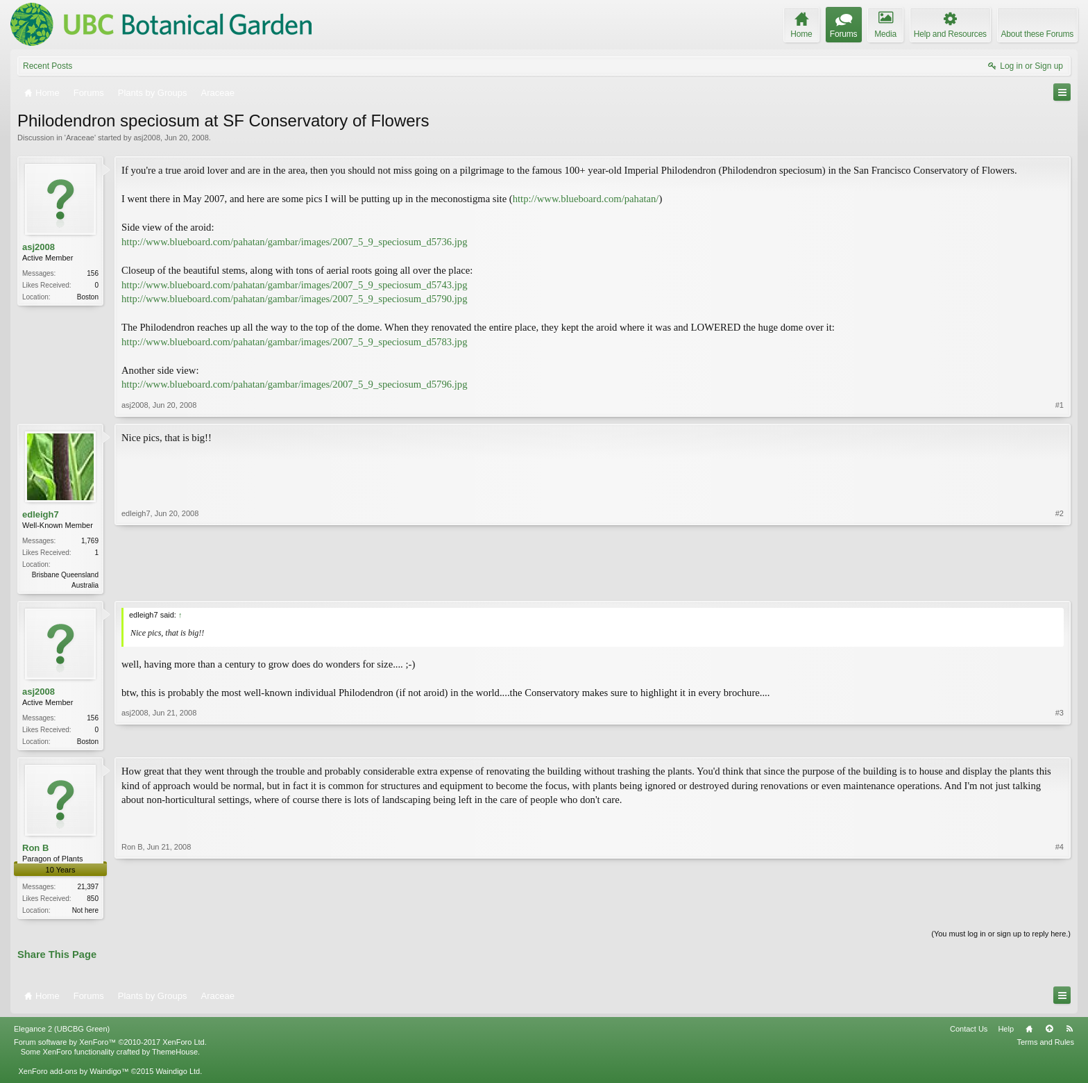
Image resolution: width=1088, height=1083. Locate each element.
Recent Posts (47, 66)
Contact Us (968, 1032)
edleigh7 (40, 514)
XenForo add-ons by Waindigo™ (73, 1074)
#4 (1059, 911)
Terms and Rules (1045, 1045)
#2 (1059, 583)
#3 (1059, 740)
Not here (85, 912)
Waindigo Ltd (177, 1074)
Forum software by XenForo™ (110, 1045)
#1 (1059, 405)
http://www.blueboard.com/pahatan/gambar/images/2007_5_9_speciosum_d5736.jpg (294, 241)
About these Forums (1037, 34)
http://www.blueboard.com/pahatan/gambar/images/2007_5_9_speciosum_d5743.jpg (294, 284)
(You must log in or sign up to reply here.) (1001, 937)
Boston (88, 297)
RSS (1069, 1032)
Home (1029, 1032)
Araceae (80, 137)
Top (1049, 1032)
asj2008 (146, 137)
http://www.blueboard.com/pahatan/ (586, 198)
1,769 (90, 541)
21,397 (88, 889)
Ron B (35, 850)
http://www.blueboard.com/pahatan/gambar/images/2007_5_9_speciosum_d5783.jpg (294, 341)
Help (1006, 1032)
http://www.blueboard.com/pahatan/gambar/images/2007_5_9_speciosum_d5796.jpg (294, 384)
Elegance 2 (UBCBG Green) (62, 1032)
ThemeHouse (175, 1055)
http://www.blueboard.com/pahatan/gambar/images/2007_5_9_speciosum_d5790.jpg (294, 298)
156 (93, 273)
